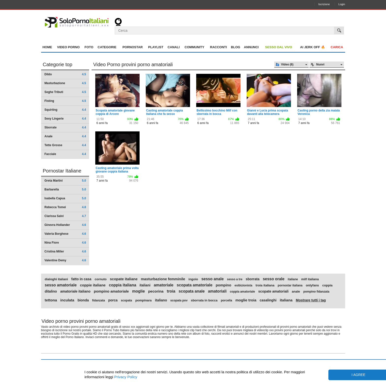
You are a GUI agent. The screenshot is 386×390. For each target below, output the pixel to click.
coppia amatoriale (242, 291)
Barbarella (65, 189)
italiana (286, 300)
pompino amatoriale (111, 291)
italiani (145, 285)
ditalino (51, 291)
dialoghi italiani (56, 279)
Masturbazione (65, 83)
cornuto (101, 279)
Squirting (65, 109)
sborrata (252, 279)
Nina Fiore (65, 242)
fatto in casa (81, 279)
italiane (293, 279)
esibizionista (243, 285)
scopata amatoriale (194, 285)
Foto (88, 47)
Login (341, 4)
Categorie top (57, 64)
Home (47, 47)
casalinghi (268, 300)
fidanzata (98, 300)
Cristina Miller (65, 251)
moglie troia (245, 300)
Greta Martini (65, 180)
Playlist (155, 47)
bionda (83, 300)
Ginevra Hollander (65, 225)
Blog (235, 47)
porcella (226, 300)
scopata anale (192, 291)
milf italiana (310, 279)
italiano (161, 300)
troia (171, 291)
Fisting (65, 101)
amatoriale (163, 285)
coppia (327, 285)
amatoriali (217, 291)
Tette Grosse (65, 145)
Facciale (65, 154)
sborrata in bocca (204, 300)
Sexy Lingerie (65, 118)
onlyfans (312, 285)
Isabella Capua (65, 198)
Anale (65, 136)
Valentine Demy (65, 260)
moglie (138, 291)
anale (296, 291)
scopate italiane (124, 279)
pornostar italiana (290, 285)
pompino (223, 285)
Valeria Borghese (65, 233)
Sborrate (65, 127)
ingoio (193, 279)
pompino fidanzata (316, 291)
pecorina (156, 291)
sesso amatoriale (61, 285)
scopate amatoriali (273, 291)
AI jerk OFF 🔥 (312, 47)
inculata (67, 300)
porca (112, 300)
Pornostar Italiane (62, 170)
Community (194, 47)
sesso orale (273, 279)
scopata (126, 300)
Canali (174, 47)
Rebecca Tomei (65, 207)
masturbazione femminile (163, 279)
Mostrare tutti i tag (311, 300)
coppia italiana (122, 285)
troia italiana (265, 285)
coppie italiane (93, 285)
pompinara (143, 300)
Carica (337, 47)
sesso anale (212, 279)
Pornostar (132, 47)
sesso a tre (234, 279)
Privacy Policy (125, 377)
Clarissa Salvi (65, 216)
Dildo (65, 74)
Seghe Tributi (65, 92)
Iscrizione (324, 4)
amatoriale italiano (75, 291)
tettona (51, 300)
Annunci (251, 47)
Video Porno (68, 47)
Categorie (107, 47)
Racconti (218, 47)
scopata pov (179, 300)
